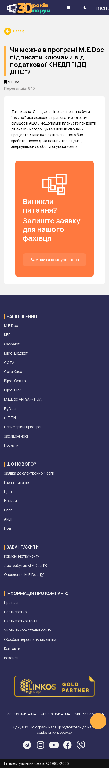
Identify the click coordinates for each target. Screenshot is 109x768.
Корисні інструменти (22, 556)
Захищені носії (16, 436)
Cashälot (12, 344)
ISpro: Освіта (15, 380)
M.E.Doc (11, 325)
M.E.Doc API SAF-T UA (23, 399)
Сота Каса (13, 371)
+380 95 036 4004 (21, 713)
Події (8, 528)
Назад (14, 31)
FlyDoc (10, 408)
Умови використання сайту (27, 630)
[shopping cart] (68, 7)
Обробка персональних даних (30, 639)
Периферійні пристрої (22, 426)
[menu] (99, 7)
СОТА (9, 362)
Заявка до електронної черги (29, 473)
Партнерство (15, 611)
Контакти (12, 648)
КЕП (7, 334)
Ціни (8, 491)
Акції (8, 519)
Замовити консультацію (54, 259)
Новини (10, 500)
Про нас (11, 602)
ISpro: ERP (12, 390)
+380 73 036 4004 (88, 713)
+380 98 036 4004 (55, 713)
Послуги (11, 445)
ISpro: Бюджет (16, 353)
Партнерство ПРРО (20, 621)
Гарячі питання (17, 482)
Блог (8, 510)
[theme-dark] (85, 7)
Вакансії (11, 658)
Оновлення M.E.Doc (24, 574)
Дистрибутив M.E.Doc (25, 565)
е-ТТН (10, 417)
